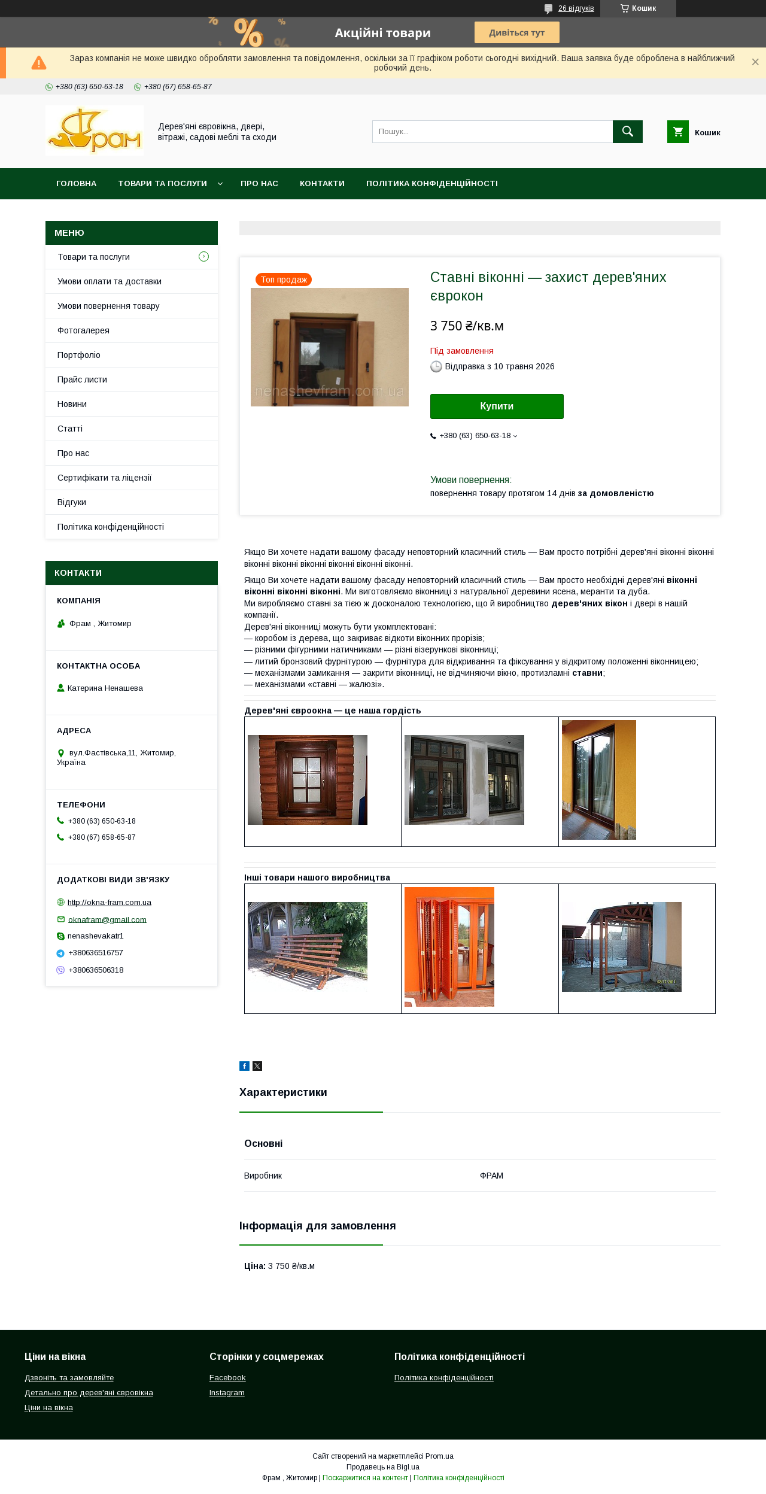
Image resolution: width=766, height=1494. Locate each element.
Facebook (227, 1377)
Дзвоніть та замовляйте (69, 1377)
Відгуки (71, 502)
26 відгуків (576, 8)
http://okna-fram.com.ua (109, 902)
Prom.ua (439, 1456)
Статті (70, 428)
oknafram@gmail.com (107, 919)
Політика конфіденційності (432, 183)
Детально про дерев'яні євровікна (89, 1392)
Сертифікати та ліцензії (104, 477)
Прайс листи (82, 379)
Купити (497, 406)
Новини (72, 404)
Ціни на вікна (49, 1407)
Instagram (227, 1392)
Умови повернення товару (108, 306)
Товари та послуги (162, 183)
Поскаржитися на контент (365, 1478)
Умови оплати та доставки (109, 281)
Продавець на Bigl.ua (383, 1467)
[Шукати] (628, 131)
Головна (76, 183)
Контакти (322, 183)
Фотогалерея (83, 330)
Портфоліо (79, 355)
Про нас (259, 183)
